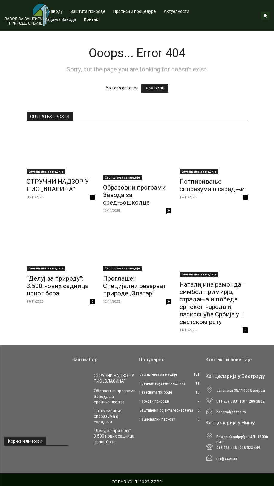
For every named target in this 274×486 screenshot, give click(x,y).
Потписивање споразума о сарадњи (212, 185)
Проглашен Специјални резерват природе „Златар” (134, 286)
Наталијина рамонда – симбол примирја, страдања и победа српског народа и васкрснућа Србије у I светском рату (213, 303)
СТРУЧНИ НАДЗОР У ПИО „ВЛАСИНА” (58, 185)
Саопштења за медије (45, 171)
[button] (265, 16)
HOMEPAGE (155, 88)
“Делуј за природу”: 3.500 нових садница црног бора (57, 286)
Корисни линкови (25, 441)
